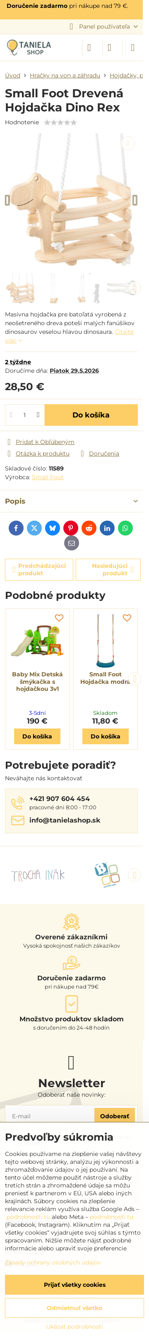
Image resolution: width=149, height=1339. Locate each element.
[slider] (60, 122)
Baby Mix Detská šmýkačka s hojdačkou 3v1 (37, 681)
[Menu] (133, 47)
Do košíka (91, 414)
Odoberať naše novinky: (72, 1094)
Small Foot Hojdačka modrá (105, 678)
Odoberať (114, 1116)
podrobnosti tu (28, 1217)
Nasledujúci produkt (113, 569)
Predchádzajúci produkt (39, 569)
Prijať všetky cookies (75, 1284)
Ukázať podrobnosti (74, 1326)
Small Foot (48, 477)
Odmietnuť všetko (74, 1308)
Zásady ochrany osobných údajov (53, 1262)
